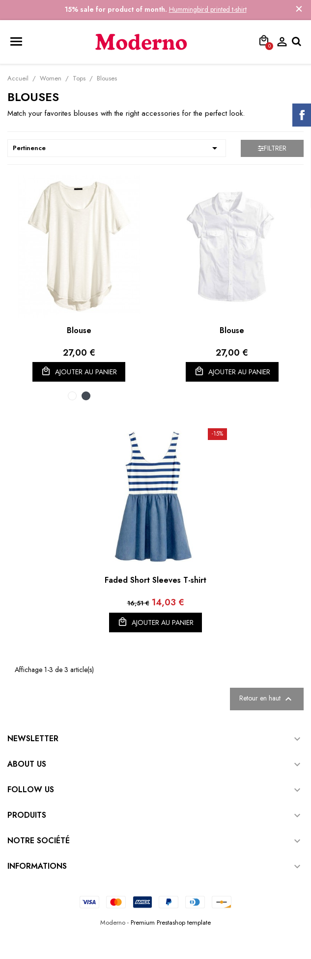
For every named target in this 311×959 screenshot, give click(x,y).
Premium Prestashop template (171, 922)
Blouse (79, 330)
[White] (72, 395)
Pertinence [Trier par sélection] (117, 148)
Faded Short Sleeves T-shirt (155, 580)
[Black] (86, 395)
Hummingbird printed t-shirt (208, 9)
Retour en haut (266, 699)
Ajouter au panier (79, 371)
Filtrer (272, 148)
